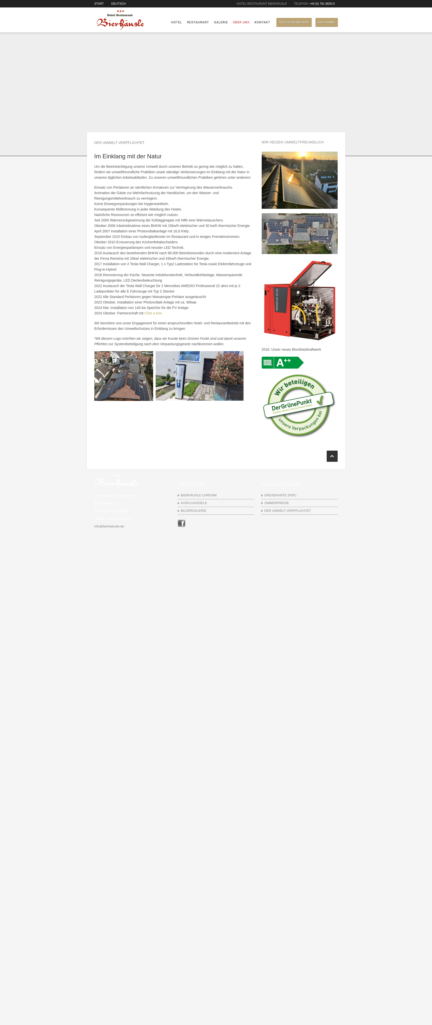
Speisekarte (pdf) (280, 495)
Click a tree (153, 313)
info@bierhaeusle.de (109, 526)
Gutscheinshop (294, 22)
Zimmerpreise (276, 503)
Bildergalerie (193, 510)
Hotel (176, 22)
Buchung (326, 22)
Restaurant (198, 22)
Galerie (221, 22)
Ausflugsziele (194, 503)
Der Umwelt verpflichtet (287, 510)
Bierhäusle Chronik (199, 495)
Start (99, 3)
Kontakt (262, 22)
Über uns (241, 22)
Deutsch (118, 3)
